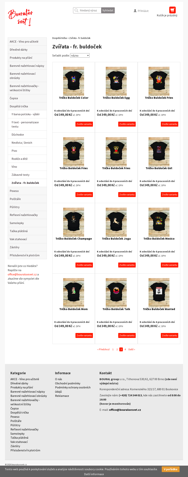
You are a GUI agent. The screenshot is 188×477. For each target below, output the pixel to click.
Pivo (14, 150)
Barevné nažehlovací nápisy (27, 66)
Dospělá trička (19, 106)
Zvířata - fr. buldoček (25, 183)
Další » (132, 349)
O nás (58, 379)
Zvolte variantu (84, 124)
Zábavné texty (20, 174)
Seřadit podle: (61, 55)
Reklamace (62, 396)
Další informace (94, 474)
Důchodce (18, 134)
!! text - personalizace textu (25, 124)
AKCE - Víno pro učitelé (24, 41)
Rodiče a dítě (20, 159)
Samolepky (17, 223)
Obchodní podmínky (67, 383)
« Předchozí (103, 349)
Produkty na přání (21, 57)
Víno (14, 166)
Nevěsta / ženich (22, 142)
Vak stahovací (18, 239)
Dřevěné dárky (18, 49)
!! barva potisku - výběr (26, 114)
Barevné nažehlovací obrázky (22, 76)
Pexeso (14, 191)
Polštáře (15, 199)
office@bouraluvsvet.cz (22, 274)
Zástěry (14, 247)
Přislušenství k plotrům (24, 255)
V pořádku (170, 469)
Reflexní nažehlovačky (24, 215)
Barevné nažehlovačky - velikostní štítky (24, 88)
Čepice (14, 98)
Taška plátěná (19, 231)
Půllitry (14, 207)
